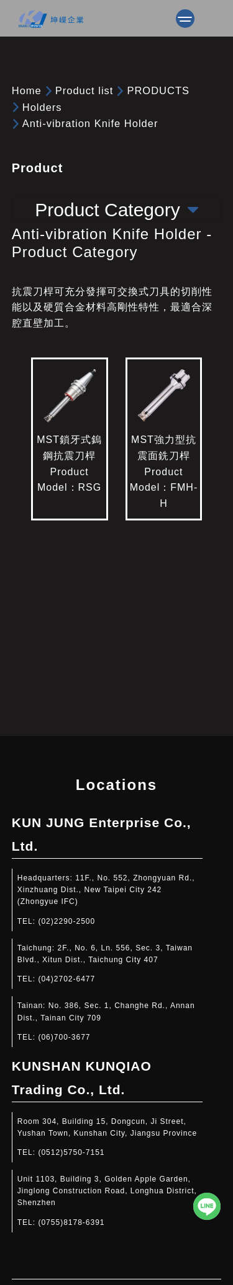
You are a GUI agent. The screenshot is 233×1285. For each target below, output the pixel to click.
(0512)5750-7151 (71, 1152)
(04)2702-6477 (66, 979)
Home (27, 90)
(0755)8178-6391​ (71, 1222)
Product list (84, 90)
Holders (42, 107)
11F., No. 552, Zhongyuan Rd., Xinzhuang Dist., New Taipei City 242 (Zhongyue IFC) (106, 890)
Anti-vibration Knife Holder (90, 123)
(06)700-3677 (64, 1037)
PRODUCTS (158, 90)
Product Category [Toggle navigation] (116, 210)
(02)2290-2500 (66, 921)
